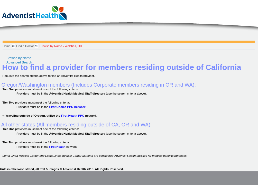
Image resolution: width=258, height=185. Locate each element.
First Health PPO (72, 115)
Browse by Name (18, 58)
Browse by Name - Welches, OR (61, 46)
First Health (57, 146)
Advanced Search (19, 62)
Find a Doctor (25, 46)
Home (7, 46)
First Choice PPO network (67, 106)
